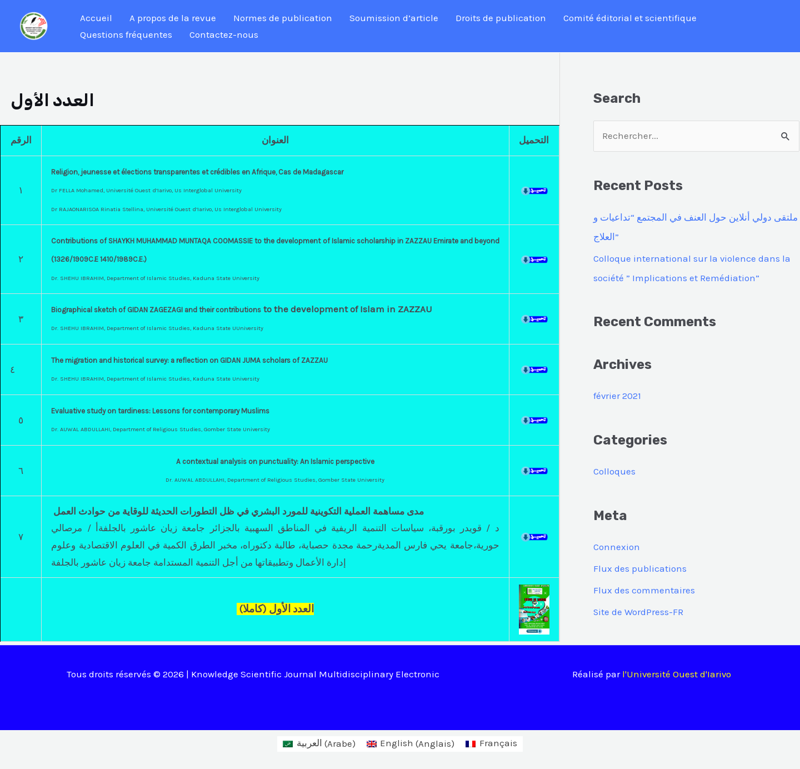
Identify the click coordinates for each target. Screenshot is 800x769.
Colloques (614, 469)
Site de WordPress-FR (638, 608)
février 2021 (617, 394)
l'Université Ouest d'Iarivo (677, 670)
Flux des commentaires (644, 586)
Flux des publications (640, 565)
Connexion (616, 544)
